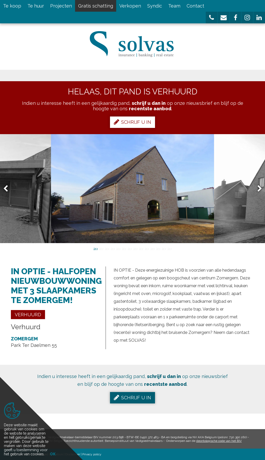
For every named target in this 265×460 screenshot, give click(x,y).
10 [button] (146, 248)
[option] (132, 188)
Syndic (154, 6)
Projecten (61, 6)
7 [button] (129, 248)
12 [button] (158, 248)
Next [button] (257, 188)
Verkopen (130, 6)
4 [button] (112, 248)
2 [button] (101, 248)
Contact (195, 6)
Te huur (35, 6)
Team (174, 6)
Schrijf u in (132, 122)
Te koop (12, 6)
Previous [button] (8, 188)
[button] (211, 17)
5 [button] (118, 248)
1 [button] (95, 248)
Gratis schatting (95, 6)
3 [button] (107, 248)
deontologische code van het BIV (219, 441)
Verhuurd (28, 314)
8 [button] (135, 248)
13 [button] (163, 248)
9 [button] (141, 248)
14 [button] (169, 248)
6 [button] (124, 248)
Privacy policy (91, 454)
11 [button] (152, 248)
